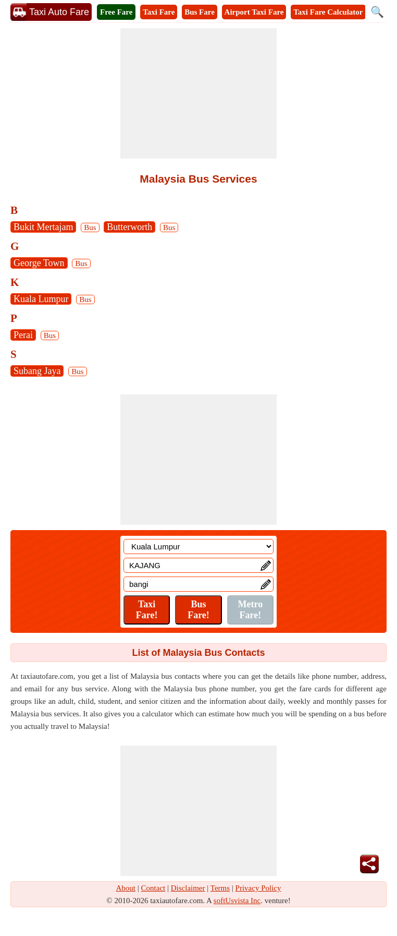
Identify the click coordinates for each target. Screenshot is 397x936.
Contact (153, 888)
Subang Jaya (37, 371)
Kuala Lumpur (41, 299)
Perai (23, 335)
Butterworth (129, 227)
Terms (220, 888)
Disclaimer (188, 888)
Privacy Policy (258, 888)
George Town (39, 263)
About (126, 888)
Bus (90, 227)
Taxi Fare (159, 12)
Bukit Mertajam (43, 227)
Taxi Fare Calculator (328, 12)
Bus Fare (199, 12)
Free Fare (116, 12)
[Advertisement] (198, 93)
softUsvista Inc (237, 900)
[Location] (198, 546)
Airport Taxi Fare (254, 12)
